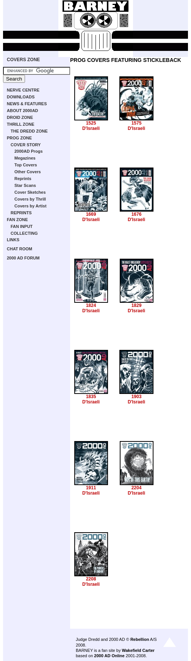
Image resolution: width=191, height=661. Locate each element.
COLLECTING (24, 233)
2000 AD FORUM (23, 258)
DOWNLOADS (20, 97)
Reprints (22, 178)
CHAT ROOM (19, 249)
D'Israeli (91, 128)
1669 (91, 214)
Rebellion (139, 639)
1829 (137, 305)
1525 (91, 123)
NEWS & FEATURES (27, 103)
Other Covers (27, 171)
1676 (137, 214)
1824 (91, 305)
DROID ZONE (20, 117)
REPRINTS (21, 212)
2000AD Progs (28, 151)
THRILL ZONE (20, 124)
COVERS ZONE (23, 59)
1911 (91, 487)
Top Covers (25, 165)
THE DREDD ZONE (29, 131)
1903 (137, 396)
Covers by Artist (30, 206)
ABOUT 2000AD (22, 110)
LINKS (13, 239)
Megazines (25, 158)
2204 (137, 487)
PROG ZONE (19, 138)
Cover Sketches (30, 192)
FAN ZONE (17, 219)
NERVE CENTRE (23, 90)
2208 (91, 579)
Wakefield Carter (138, 650)
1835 (91, 396)
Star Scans (25, 185)
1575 (137, 123)
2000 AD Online (109, 655)
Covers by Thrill (30, 199)
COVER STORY (26, 144)
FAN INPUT (22, 226)
